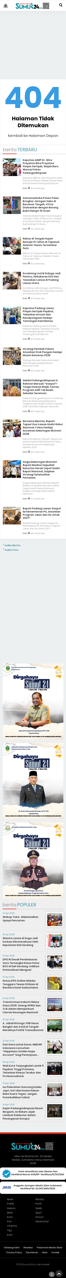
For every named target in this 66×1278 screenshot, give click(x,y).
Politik (10, 1203)
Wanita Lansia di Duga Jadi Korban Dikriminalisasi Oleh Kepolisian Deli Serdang (20, 941)
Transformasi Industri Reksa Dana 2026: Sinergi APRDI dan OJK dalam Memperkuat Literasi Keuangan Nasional (22, 1007)
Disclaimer (32, 1252)
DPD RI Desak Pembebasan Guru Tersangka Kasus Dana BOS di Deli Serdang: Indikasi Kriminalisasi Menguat (21, 965)
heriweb (45, 1264)
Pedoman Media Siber (49, 1247)
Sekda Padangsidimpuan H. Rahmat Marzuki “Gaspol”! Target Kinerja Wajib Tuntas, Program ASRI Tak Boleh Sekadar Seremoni (41, 387)
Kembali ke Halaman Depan (33, 135)
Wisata (39, 1199)
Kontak (55, 1252)
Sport (38, 1212)
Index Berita (12, 545)
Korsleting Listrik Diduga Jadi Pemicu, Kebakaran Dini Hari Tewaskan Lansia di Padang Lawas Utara (42, 278)
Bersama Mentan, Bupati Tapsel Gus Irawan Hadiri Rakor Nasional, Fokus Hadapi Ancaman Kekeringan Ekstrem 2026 (43, 427)
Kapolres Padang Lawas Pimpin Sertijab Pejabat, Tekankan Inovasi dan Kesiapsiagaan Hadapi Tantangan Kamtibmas (38, 314)
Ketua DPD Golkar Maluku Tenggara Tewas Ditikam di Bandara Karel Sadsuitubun (20, 984)
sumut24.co (30, 1264)
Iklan (45, 1252)
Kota (25, 298)
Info (9, 1221)
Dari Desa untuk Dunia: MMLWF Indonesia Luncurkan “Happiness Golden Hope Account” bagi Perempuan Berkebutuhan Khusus (22, 1051)
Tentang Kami (12, 1247)
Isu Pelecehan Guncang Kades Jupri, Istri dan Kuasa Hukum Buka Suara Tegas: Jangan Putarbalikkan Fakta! (22, 1092)
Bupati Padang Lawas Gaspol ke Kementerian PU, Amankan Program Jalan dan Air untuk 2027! (42, 513)
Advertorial (42, 1221)
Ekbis (10, 1212)
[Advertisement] (33, 43)
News (10, 1199)
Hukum (11, 1208)
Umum (39, 1217)
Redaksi (28, 1247)
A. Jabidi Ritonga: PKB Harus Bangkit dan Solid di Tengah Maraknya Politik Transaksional (23, 1026)
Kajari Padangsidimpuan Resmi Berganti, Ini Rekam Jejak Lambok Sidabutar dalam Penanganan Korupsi (23, 1113)
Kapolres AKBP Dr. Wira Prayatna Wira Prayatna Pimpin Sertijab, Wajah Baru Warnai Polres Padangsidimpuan (40, 166)
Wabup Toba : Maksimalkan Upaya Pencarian (20, 918)
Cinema (12, 1226)
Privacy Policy (14, 1252)
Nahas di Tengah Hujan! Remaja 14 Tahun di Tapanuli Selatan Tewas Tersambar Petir (41, 243)
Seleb (38, 1208)
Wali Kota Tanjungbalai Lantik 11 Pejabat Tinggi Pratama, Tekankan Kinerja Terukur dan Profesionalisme (23, 1071)
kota (25, 188)
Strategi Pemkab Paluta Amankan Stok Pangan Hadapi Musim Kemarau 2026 (42, 352)
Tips (9, 1230)
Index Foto (11, 550)
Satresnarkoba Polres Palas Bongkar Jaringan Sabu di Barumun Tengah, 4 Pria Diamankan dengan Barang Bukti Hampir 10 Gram (41, 204)
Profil (38, 1203)
